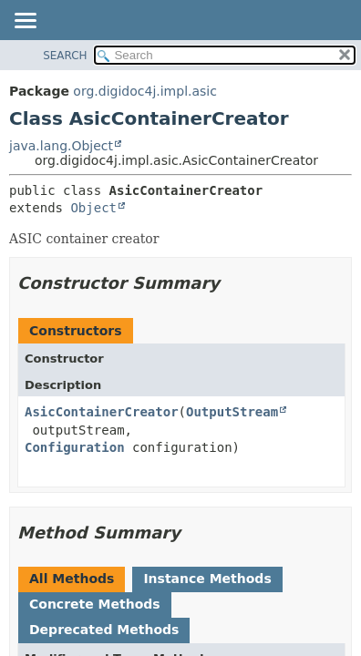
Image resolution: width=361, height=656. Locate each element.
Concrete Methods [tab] (94, 604)
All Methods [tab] (71, 578)
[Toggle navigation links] (24, 22)
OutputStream (232, 412)
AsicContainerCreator (102, 412)
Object (93, 207)
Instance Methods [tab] (207, 578)
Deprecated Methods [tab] (104, 629)
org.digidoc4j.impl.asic (145, 91)
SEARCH (65, 55)
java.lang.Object (61, 145)
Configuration (75, 447)
